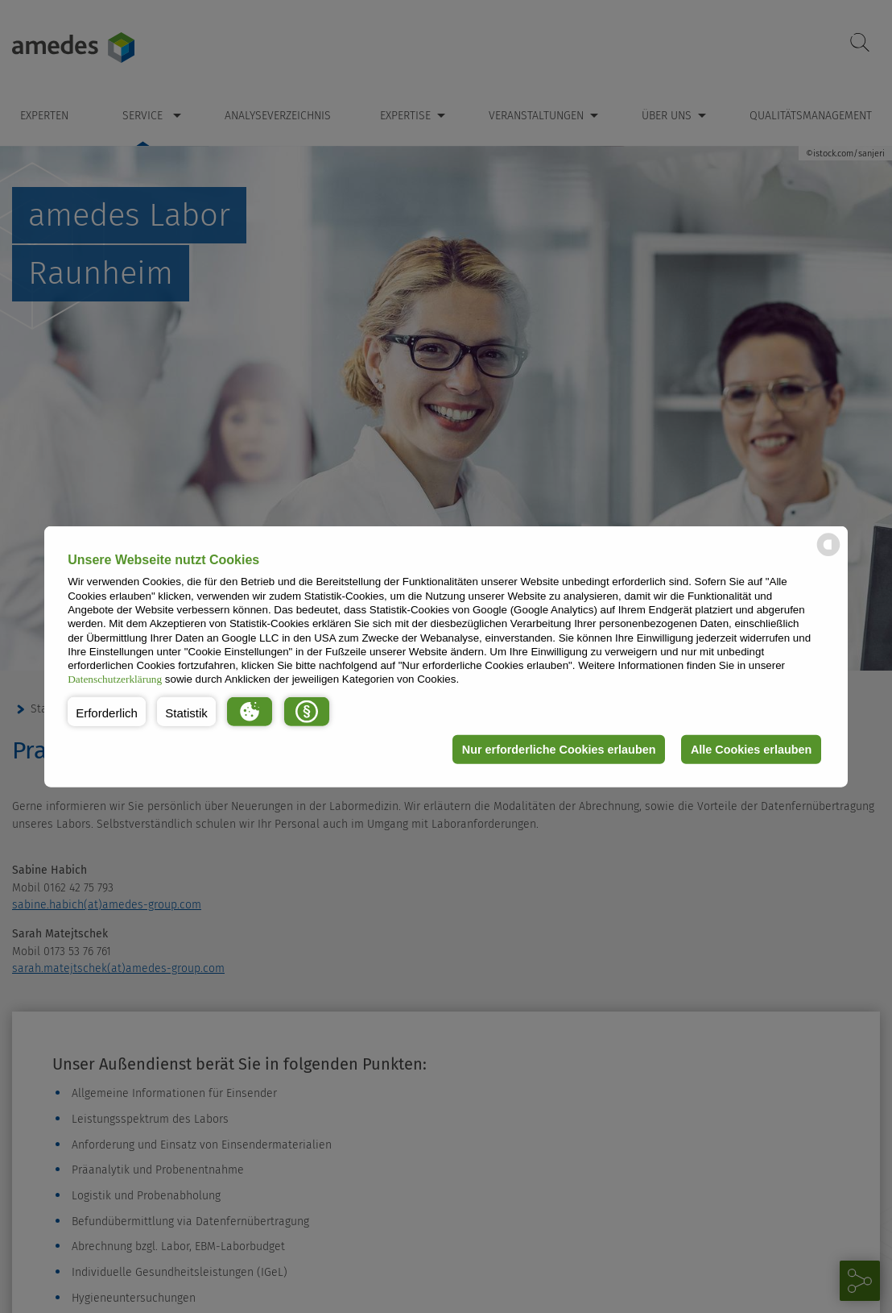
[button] (107, 711)
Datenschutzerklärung (115, 679)
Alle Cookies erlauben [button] (751, 749)
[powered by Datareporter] (828, 555)
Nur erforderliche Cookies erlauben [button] (559, 749)
